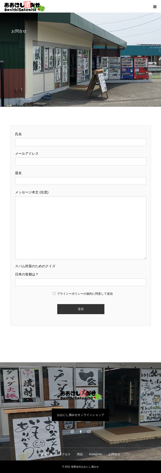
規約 (89, 293)
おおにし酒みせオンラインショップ (80, 414)
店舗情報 (47, 454)
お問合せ (114, 454)
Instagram (95, 454)
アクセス (65, 454)
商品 (80, 454)
